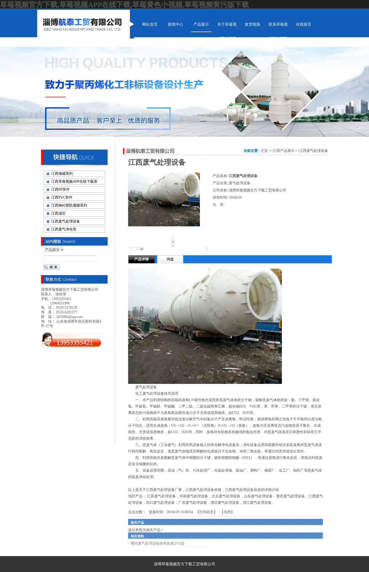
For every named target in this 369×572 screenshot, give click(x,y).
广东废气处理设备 (192, 503)
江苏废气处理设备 (161, 496)
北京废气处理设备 (226, 496)
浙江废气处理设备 (257, 503)
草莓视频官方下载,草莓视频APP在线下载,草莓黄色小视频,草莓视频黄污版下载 (124, 5)
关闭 (227, 512)
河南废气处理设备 (193, 496)
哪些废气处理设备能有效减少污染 (157, 543)
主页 (264, 151)
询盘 (170, 259)
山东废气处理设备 (258, 496)
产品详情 (141, 259)
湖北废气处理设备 (225, 503)
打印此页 (206, 512)
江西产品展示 (283, 151)
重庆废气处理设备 (290, 496)
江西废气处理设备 (313, 151)
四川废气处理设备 (160, 503)
